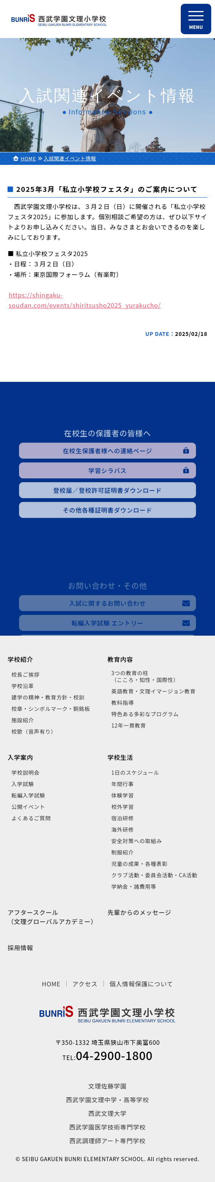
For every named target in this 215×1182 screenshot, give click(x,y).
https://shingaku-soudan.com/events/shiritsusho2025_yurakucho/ (85, 300)
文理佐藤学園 (107, 1086)
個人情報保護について (142, 984)
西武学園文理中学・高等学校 (107, 1100)
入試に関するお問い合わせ (107, 632)
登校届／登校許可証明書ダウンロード (107, 510)
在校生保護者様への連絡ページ (107, 471)
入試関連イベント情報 (70, 158)
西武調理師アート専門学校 (107, 1141)
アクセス (84, 984)
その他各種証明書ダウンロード (107, 530)
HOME (28, 158)
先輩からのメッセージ (140, 912)
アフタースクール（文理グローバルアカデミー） (52, 917)
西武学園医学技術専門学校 (107, 1127)
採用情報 (20, 947)
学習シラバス (107, 490)
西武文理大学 (107, 1113)
